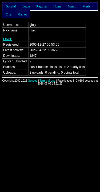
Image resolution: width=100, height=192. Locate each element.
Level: (7, 39)
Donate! (11, 6)
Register (41, 6)
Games (22, 14)
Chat (9, 14)
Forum (72, 6)
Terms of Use (47, 80)
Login (26, 6)
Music (87, 6)
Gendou (33, 80)
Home (57, 6)
